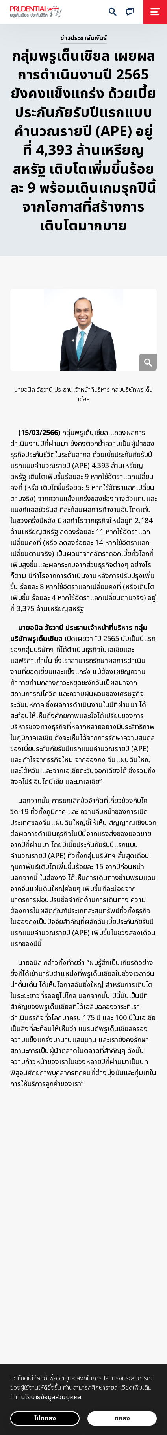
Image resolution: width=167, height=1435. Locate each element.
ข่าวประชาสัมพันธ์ (83, 38)
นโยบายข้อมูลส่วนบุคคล (51, 1397)
